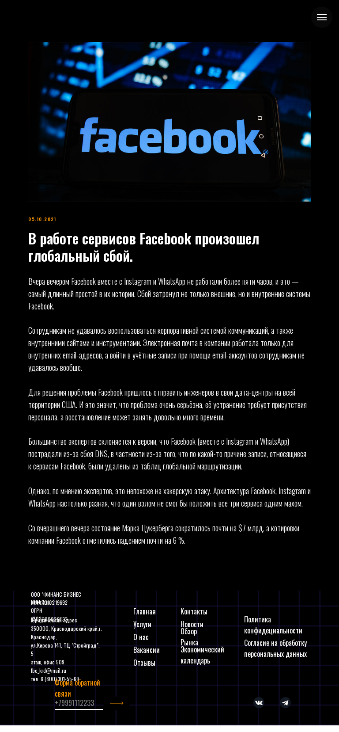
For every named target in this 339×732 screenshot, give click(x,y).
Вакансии (146, 649)
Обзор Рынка (189, 637)
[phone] (79, 703)
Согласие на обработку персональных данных (275, 648)
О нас (141, 637)
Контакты (194, 611)
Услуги (142, 624)
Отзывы (144, 662)
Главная (144, 611)
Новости (192, 624)
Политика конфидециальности (273, 625)
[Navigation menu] (322, 17)
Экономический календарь (202, 655)
